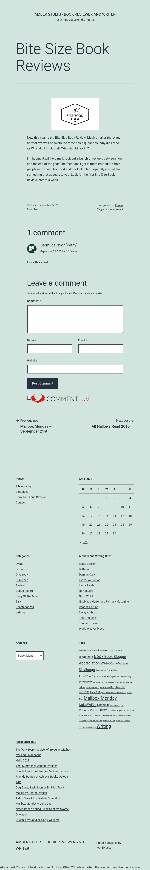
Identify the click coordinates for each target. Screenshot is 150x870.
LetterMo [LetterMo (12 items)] (84, 692)
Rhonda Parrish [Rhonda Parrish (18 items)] (89, 710)
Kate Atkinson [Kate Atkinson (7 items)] (92, 687)
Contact (21, 502)
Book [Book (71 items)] (99, 656)
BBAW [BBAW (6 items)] (119, 650)
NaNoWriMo (86, 596)
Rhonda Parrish (88, 607)
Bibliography (23, 486)
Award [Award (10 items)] (95, 650)
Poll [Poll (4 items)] (122, 705)
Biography (22, 491)
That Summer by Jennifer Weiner (36, 765)
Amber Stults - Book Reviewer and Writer (75, 14)
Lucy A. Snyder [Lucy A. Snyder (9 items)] (98, 692)
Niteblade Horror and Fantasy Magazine (104, 601)
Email (82, 340)
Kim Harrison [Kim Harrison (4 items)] (105, 687)
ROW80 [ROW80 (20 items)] (105, 710)
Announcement (114, 209)
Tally (19, 601)
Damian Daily (87, 574)
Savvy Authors (88, 612)
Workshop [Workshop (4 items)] (92, 727)
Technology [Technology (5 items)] (107, 715)
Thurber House (88, 623)
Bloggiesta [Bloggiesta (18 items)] (86, 657)
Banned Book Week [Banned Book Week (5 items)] (107, 651)
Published (22, 580)
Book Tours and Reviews (31, 497)
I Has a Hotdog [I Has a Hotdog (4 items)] (125, 677)
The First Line (87, 617)
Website (32, 360)
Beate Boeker (87, 563)
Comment (34, 301)
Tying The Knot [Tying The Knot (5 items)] (109, 720)
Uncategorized (25, 607)
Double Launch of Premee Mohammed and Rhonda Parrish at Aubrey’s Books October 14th (43, 777)
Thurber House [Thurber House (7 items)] (95, 720)
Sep (83, 542)
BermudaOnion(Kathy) (59, 245)
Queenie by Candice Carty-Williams (37, 819)
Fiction (20, 569)
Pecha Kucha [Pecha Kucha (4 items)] (115, 705)
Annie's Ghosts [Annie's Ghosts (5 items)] (85, 651)
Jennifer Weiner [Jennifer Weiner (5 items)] (107, 682)
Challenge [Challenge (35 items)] (87, 669)
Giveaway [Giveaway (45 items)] (87, 676)
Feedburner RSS (26, 741)
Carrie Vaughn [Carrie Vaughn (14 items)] (119, 663)
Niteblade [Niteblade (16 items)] (103, 704)
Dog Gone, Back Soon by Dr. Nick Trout (40, 787)
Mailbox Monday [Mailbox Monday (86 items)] (100, 698)
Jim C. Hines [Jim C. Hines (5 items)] (120, 682)
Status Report (24, 590)
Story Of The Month (28, 596)
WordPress (103, 847)
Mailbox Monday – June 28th (34, 803)
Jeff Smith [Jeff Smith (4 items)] (96, 683)
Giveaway (22, 574)
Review (119, 205)
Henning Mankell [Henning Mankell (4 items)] (113, 677)
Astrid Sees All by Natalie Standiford (38, 798)
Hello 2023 (22, 760)
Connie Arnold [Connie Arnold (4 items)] (101, 670)
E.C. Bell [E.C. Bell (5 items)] (110, 670)
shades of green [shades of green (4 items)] (117, 711)
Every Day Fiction (89, 580)
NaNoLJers (86, 590)
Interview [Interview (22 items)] (85, 682)
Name (32, 340)
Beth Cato (85, 569)
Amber (34, 209)
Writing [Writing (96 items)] (103, 726)
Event (19, 563)
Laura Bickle (86, 585)
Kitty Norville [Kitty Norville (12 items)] (117, 687)
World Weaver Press (91, 628)
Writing (20, 612)
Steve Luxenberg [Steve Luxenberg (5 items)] (94, 715)
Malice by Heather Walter (31, 792)
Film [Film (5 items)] (116, 670)
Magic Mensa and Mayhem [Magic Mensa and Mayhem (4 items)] (116, 692)
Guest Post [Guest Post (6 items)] (101, 676)
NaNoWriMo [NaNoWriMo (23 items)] (88, 705)
